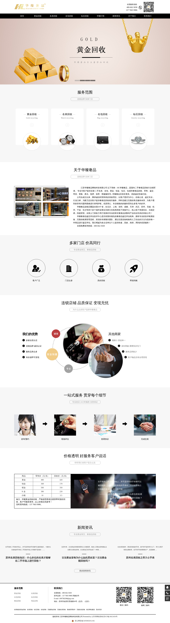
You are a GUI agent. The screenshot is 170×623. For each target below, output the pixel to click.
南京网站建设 (90, 609)
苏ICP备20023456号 (110, 616)
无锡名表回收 (61, 609)
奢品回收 (17, 601)
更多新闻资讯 (85, 571)
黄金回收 (32, 114)
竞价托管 (99, 609)
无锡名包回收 (81, 609)
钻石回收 (138, 114)
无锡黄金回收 (52, 609)
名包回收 (103, 114)
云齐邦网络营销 (97, 616)
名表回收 (67, 114)
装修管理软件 (71, 609)
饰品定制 (34, 601)
